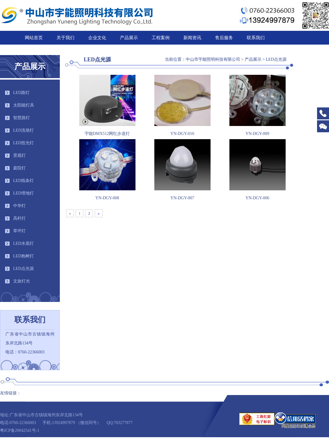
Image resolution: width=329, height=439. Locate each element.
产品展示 (129, 37)
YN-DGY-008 (107, 198)
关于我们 (65, 37)
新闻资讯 (192, 37)
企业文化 (97, 37)
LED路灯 (21, 92)
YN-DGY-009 (257, 133)
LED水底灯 (23, 243)
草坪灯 (19, 231)
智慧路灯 (21, 118)
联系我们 (256, 37)
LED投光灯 (23, 143)
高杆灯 (19, 218)
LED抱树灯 (23, 256)
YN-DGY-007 (182, 198)
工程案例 (161, 37)
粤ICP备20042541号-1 (19, 430)
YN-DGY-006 (257, 198)
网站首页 (34, 37)
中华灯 (19, 205)
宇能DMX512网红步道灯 (107, 133)
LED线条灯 (23, 180)
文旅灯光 (21, 281)
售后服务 (224, 37)
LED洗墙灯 (23, 130)
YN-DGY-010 (182, 133)
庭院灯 (19, 168)
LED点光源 (23, 268)
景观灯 (19, 155)
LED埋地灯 (23, 193)
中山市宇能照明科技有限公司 (213, 59)
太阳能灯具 (23, 105)
